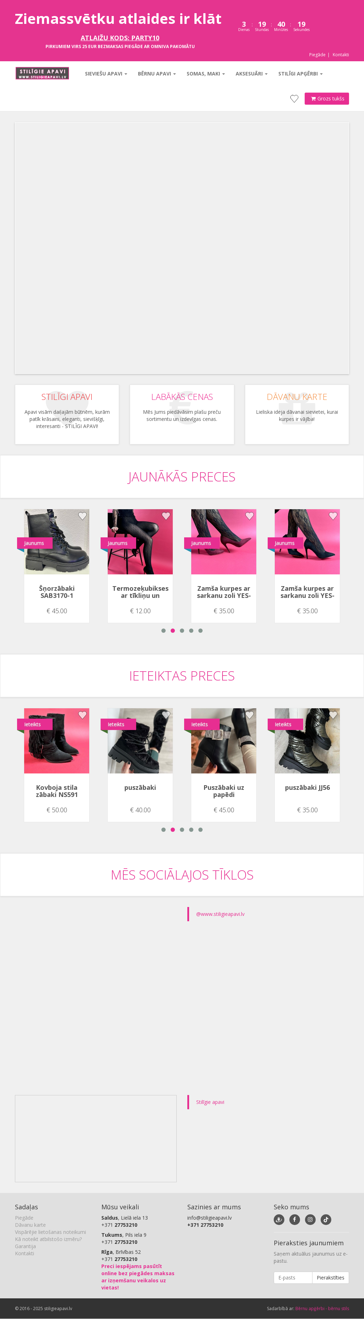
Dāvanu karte (30, 1224)
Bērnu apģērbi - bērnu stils (322, 1308)
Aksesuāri (251, 73)
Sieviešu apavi (105, 73)
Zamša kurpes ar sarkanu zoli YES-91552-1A (224, 595)
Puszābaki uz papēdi (223, 791)
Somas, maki (205, 73)
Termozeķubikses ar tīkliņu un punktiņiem (140, 595)
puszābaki (140, 787)
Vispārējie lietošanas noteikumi (50, 1232)
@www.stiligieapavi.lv (220, 914)
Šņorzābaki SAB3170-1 (57, 592)
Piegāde (317, 55)
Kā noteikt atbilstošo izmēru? (48, 1239)
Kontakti (341, 55)
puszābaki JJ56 (307, 787)
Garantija (25, 1246)
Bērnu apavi (156, 73)
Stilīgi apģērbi (300, 73)
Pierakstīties (330, 1277)
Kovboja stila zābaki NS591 (57, 791)
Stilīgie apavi (210, 1102)
